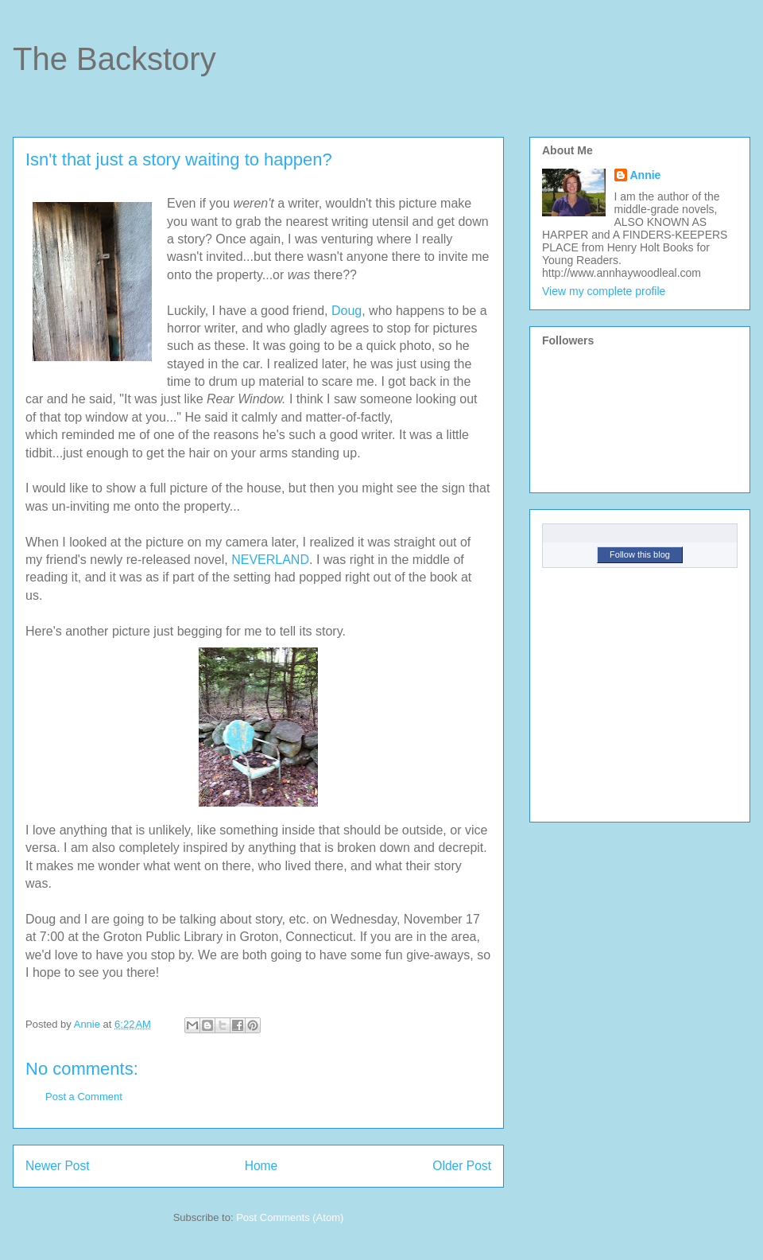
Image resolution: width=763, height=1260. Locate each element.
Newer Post (57, 1165)
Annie (645, 175)
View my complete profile (603, 291)
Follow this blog (640, 554)
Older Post (461, 1165)
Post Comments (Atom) (289, 1217)
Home (261, 1165)
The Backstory (114, 58)
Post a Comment (83, 1096)
